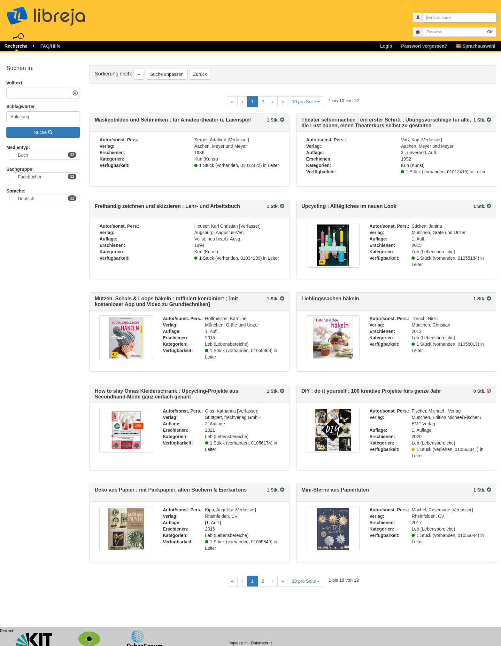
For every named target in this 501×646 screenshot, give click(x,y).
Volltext (14, 82)
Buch (47, 155)
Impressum (238, 643)
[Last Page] (282, 101)
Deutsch (47, 198)
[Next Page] (273, 101)
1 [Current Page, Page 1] (252, 101)
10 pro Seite (306, 101)
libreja (57, 13)
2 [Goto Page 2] (263, 101)
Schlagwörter (20, 106)
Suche (43, 132)
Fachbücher (47, 176)
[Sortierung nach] (139, 74)
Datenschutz (262, 643)
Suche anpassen (166, 74)
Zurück (200, 74)
